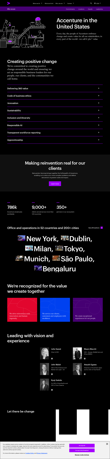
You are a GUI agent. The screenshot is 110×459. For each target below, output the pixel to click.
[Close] (107, 444)
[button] (55, 183)
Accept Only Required (82, 450)
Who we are (11, 9)
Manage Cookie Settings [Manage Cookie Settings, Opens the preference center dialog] (82, 454)
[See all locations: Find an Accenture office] (95, 228)
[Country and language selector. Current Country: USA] (97, 3)
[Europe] (76, 238)
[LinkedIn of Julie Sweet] (52, 358)
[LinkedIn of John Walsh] (52, 374)
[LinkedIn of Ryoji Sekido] (52, 390)
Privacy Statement (42, 453)
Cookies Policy (29, 453)
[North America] (38, 238)
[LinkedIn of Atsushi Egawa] (85, 374)
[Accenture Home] (12, 3)
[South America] (73, 258)
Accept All (82, 445)
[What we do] (37, 3)
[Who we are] (60, 3)
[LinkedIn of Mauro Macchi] (85, 358)
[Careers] (71, 3)
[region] (55, 450)
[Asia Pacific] (70, 248)
